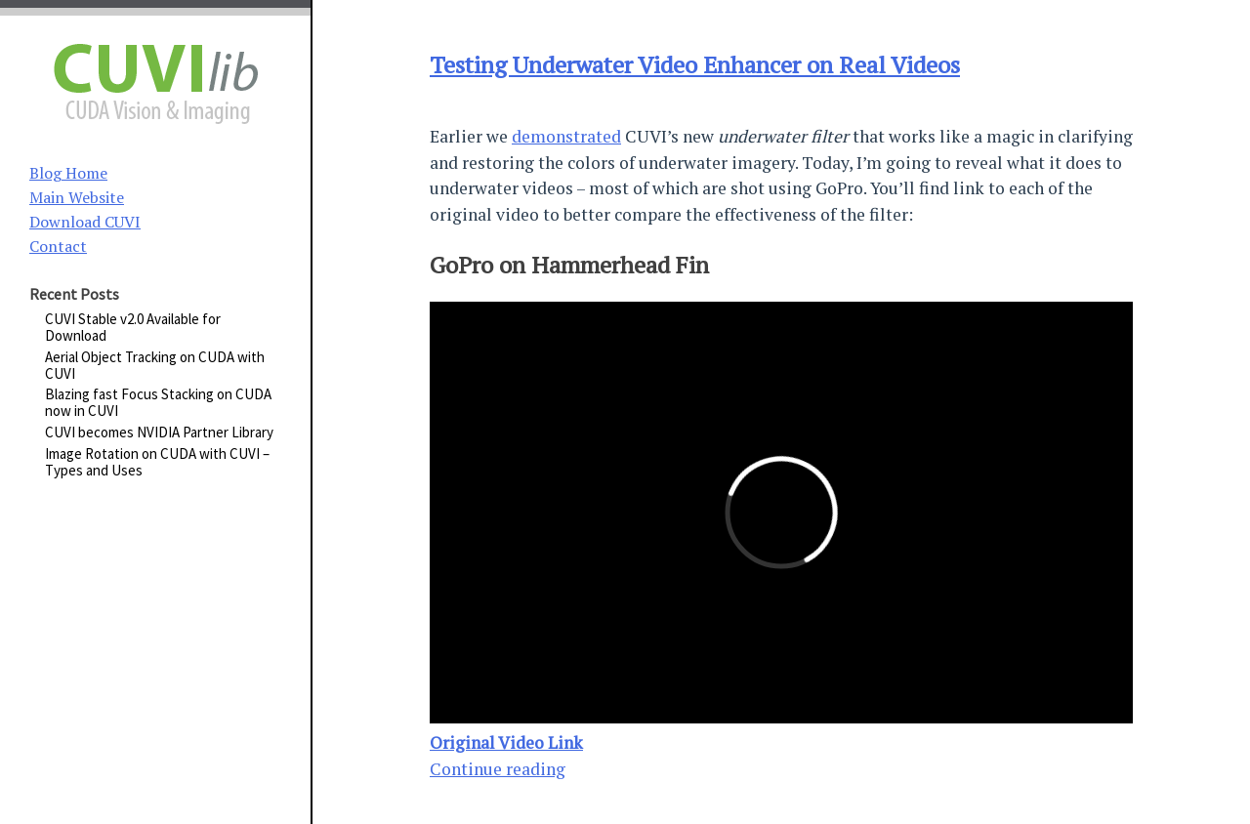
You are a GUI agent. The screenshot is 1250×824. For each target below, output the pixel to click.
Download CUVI (85, 221)
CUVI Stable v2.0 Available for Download (133, 327)
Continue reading (497, 769)
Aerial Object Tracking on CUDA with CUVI (155, 365)
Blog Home (68, 173)
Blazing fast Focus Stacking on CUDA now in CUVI (158, 402)
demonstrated (566, 136)
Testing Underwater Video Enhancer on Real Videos (695, 64)
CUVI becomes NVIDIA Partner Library (159, 432)
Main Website (76, 197)
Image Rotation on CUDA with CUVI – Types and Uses (157, 461)
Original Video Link (506, 742)
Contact (58, 246)
